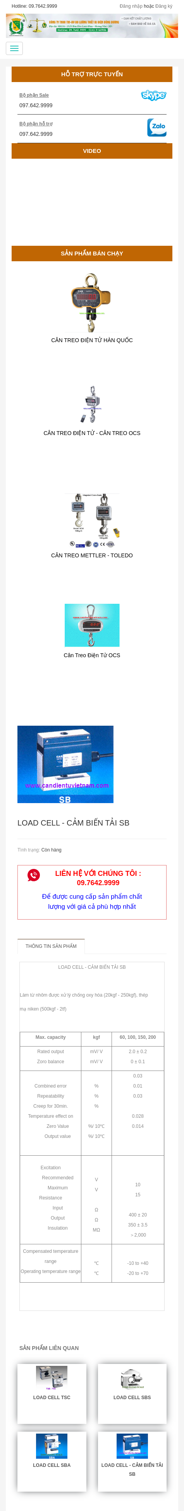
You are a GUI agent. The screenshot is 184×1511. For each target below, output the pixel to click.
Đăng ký (163, 6)
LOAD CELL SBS (132, 1397)
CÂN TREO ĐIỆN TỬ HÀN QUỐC (92, 340)
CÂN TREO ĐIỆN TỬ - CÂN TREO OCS (91, 433)
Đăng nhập (131, 6)
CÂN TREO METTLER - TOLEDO (92, 555)
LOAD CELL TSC (52, 1397)
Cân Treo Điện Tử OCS (92, 655)
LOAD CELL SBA (52, 1465)
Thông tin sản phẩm (51, 946)
